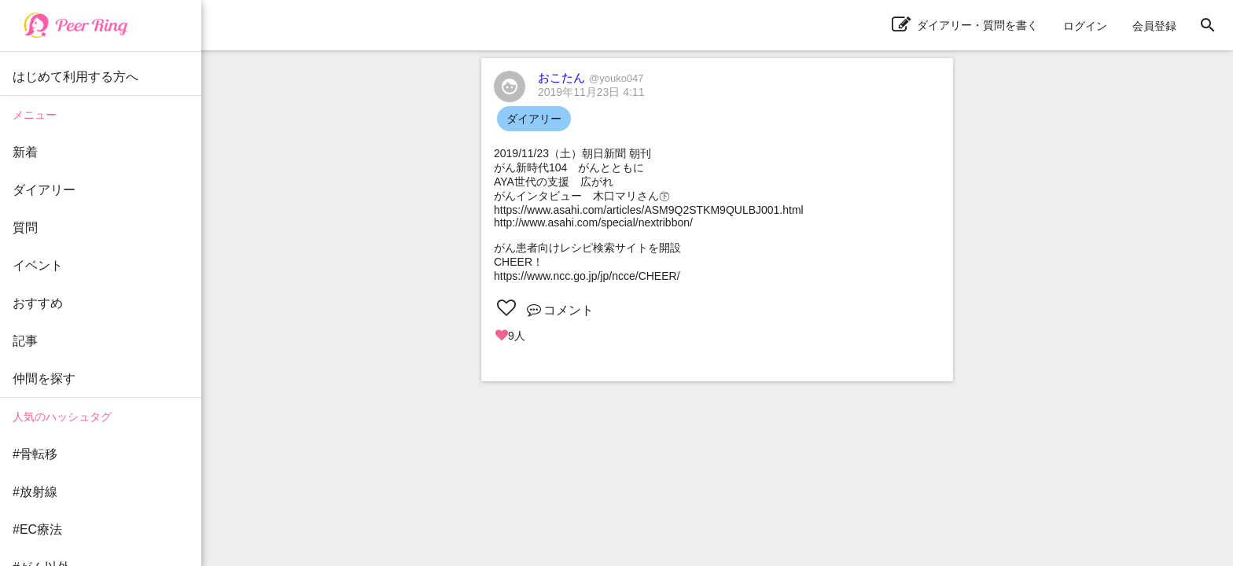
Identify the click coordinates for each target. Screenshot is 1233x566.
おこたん (591, 77)
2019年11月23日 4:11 (591, 92)
